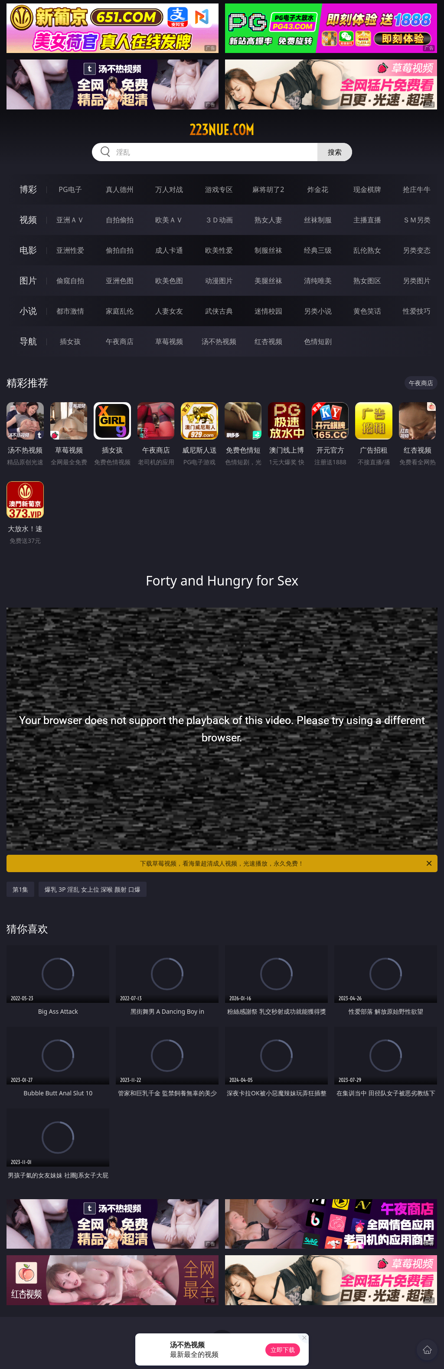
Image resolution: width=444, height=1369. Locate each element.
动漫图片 (219, 280)
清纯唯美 (318, 280)
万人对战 (169, 189)
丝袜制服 (318, 220)
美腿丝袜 (268, 280)
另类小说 (318, 311)
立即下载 (283, 1350)
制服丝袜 (268, 250)
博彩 (28, 189)
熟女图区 (367, 280)
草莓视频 (169, 341)
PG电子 (70, 189)
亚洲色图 (120, 280)
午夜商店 (120, 341)
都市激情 (70, 311)
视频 (28, 219)
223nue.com (221, 130)
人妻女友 (169, 311)
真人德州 (120, 189)
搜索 (335, 152)
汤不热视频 (219, 341)
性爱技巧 (417, 311)
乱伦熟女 (367, 250)
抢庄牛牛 (417, 189)
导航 (28, 341)
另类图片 (417, 280)
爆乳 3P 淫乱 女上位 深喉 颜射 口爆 (92, 889)
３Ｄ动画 (219, 220)
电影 (28, 250)
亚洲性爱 (70, 250)
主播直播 (367, 220)
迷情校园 (268, 311)
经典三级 (318, 250)
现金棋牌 (367, 189)
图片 (28, 280)
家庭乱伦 (120, 311)
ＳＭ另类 (417, 220)
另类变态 (417, 250)
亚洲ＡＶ (70, 220)
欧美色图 (169, 280)
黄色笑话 (367, 311)
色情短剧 (318, 341)
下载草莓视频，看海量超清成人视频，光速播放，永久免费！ (286, 863)
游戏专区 (219, 189)
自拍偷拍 (120, 220)
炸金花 (317, 189)
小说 (28, 311)
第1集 (20, 889)
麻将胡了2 (268, 189)
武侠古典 (219, 311)
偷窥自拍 (70, 280)
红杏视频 (268, 341)
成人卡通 (169, 250)
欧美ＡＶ (169, 220)
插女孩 (70, 341)
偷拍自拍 (120, 250)
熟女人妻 (268, 220)
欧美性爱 (219, 250)
